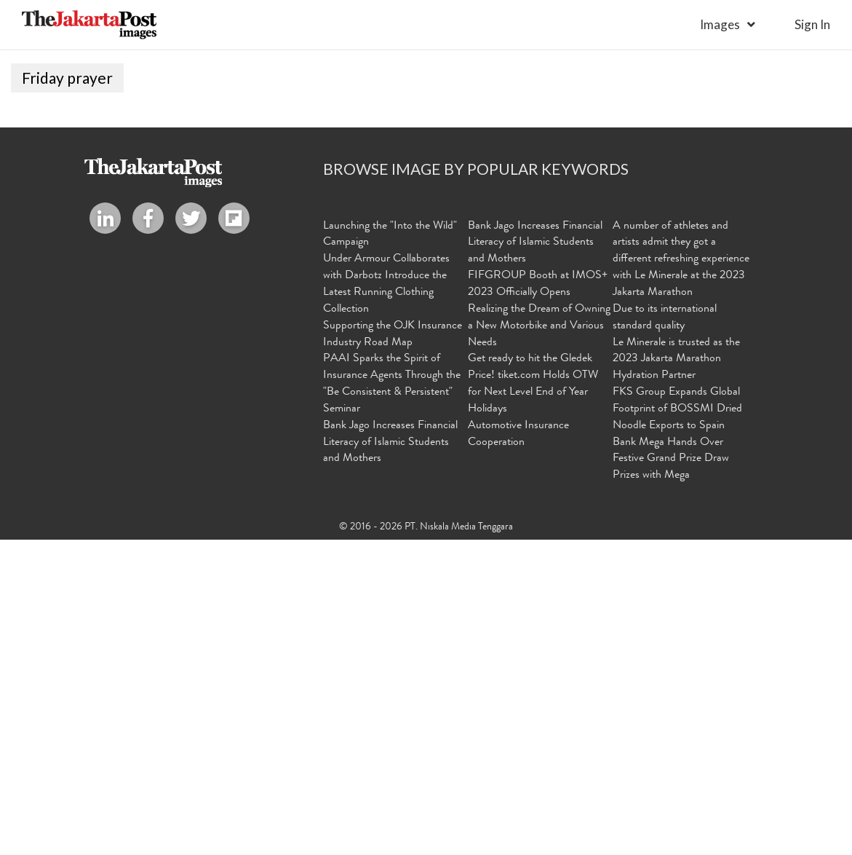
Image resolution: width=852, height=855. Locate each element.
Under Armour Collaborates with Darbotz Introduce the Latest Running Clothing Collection (386, 600)
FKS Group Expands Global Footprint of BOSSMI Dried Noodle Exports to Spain (677, 723)
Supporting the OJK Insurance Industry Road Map (392, 649)
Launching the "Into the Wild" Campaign (390, 549)
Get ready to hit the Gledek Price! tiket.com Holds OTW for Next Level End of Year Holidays (533, 699)
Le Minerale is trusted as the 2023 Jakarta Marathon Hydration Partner (676, 674)
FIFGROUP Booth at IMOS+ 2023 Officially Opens (538, 600)
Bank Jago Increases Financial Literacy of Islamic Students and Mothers (390, 757)
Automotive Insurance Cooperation (518, 749)
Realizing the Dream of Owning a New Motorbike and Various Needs (539, 640)
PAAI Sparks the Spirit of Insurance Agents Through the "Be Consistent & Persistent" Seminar (392, 699)
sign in (812, 24)
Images (720, 24)
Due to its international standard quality (665, 632)
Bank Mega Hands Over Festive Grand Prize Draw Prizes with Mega (671, 774)
